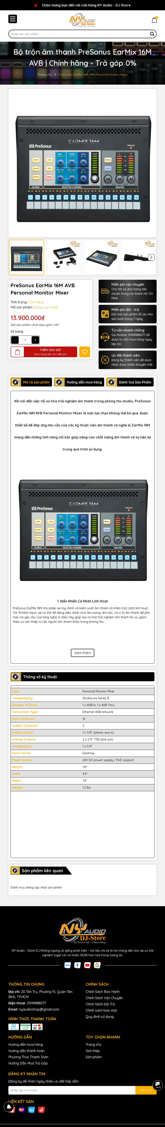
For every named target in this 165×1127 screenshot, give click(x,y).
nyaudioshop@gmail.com (39, 1009)
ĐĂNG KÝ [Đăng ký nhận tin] (146, 1090)
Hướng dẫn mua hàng (25, 1044)
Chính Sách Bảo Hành (103, 992)
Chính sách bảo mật (101, 1010)
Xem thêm (83, 653)
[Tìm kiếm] (152, 34)
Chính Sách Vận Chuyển (104, 998)
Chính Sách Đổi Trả (100, 1004)
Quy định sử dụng (100, 1016)
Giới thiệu (93, 1051)
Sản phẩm (94, 1057)
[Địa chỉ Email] (82, 1090)
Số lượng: (17, 331)
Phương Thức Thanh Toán (28, 1057)
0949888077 (36, 1003)
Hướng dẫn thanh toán (26, 1051)
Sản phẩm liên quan (42, 870)
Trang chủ (93, 1044)
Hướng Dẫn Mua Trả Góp (28, 1063)
